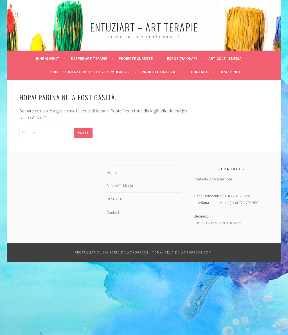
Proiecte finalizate (160, 71)
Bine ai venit (47, 58)
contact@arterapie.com (213, 179)
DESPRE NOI (229, 71)
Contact (199, 71)
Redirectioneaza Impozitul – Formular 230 (89, 71)
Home (111, 172)
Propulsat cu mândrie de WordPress (111, 252)
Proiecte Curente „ (137, 58)
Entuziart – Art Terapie (144, 26)
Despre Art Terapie (89, 58)
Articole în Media (120, 185)
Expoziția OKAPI (182, 58)
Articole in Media (225, 58)
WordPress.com (196, 252)
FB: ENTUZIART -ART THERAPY (217, 222)
